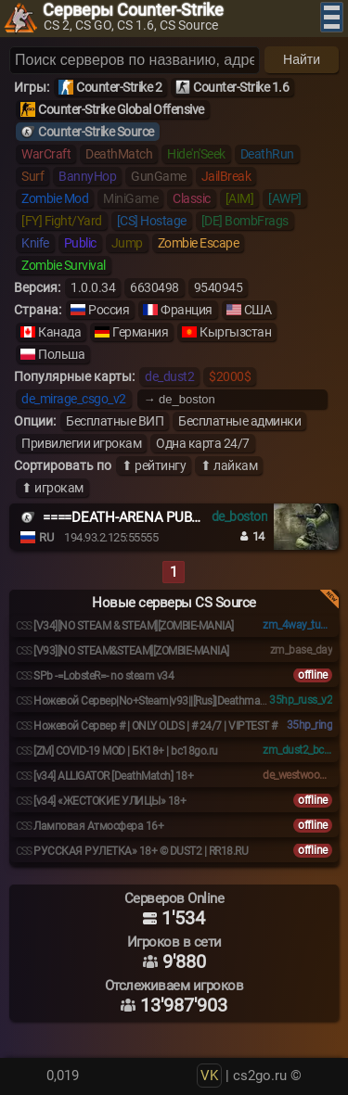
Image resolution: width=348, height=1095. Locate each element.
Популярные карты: (74, 376)
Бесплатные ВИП (114, 421)
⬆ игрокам (52, 487)
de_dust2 (169, 376)
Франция (187, 309)
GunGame (159, 176)
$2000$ (230, 376)
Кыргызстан (235, 332)
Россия (108, 309)
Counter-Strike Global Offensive (121, 109)
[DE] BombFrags (245, 220)
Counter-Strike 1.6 (241, 87)
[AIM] (240, 198)
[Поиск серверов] (134, 60)
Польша (61, 354)
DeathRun (267, 153)
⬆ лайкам (228, 465)
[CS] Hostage (152, 220)
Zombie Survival (63, 265)
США (258, 309)
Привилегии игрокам (81, 443)
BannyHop (87, 176)
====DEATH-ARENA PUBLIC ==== (143, 517)
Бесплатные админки (239, 421)
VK (209, 1075)
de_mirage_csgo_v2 (73, 398)
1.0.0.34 (93, 287)
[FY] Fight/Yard (61, 220)
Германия (140, 332)
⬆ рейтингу (154, 465)
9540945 (218, 287)
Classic (192, 198)
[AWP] (285, 198)
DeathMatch (118, 153)
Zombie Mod (54, 198)
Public (80, 243)
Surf (32, 176)
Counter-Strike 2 (118, 87)
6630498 (154, 287)
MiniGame (130, 198)
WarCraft (46, 153)
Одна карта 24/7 (203, 443)
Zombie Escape (198, 243)
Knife (35, 243)
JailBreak (226, 176)
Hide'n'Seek (196, 153)
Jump (127, 243)
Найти (301, 59)
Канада (59, 332)
